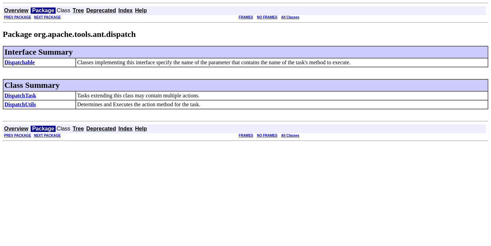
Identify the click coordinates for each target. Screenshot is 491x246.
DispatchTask (20, 95)
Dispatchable (19, 62)
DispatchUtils (20, 104)
